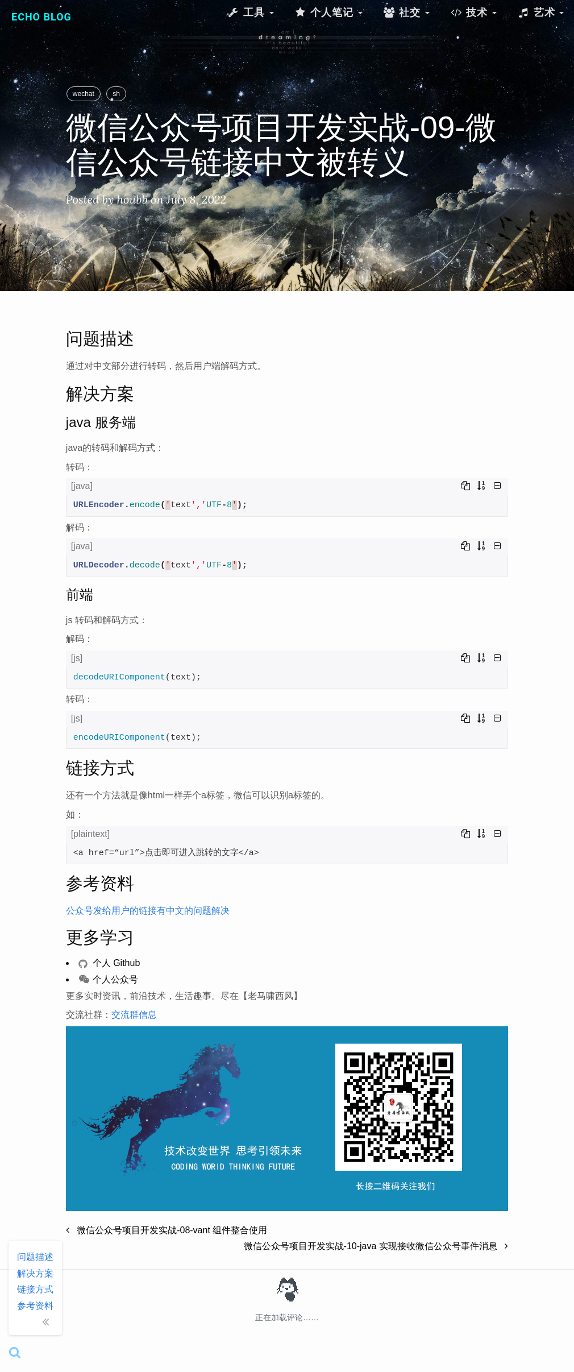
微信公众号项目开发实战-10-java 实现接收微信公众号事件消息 (376, 1246)
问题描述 (35, 1257)
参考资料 (35, 1306)
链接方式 (35, 1289)
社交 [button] (406, 12)
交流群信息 (134, 1014)
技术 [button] (473, 12)
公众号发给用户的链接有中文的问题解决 (148, 910)
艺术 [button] (540, 12)
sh (116, 94)
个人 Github (109, 963)
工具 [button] (250, 12)
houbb (132, 199)
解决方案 (35, 1273)
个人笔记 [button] (328, 12)
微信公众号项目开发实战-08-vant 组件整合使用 (166, 1230)
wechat (83, 94)
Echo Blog (41, 17)
